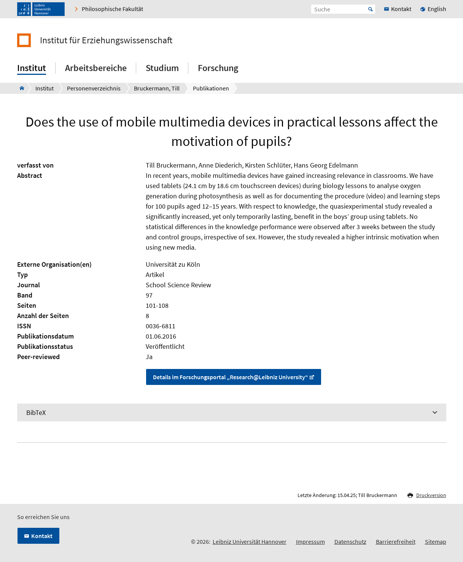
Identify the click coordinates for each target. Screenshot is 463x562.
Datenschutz (350, 541)
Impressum (310, 541)
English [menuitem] (437, 9)
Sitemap (435, 541)
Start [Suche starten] (370, 9)
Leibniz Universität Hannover (249, 541)
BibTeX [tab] (36, 412)
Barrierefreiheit (395, 541)
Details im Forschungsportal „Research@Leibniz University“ (230, 377)
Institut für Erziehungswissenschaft (106, 40)
